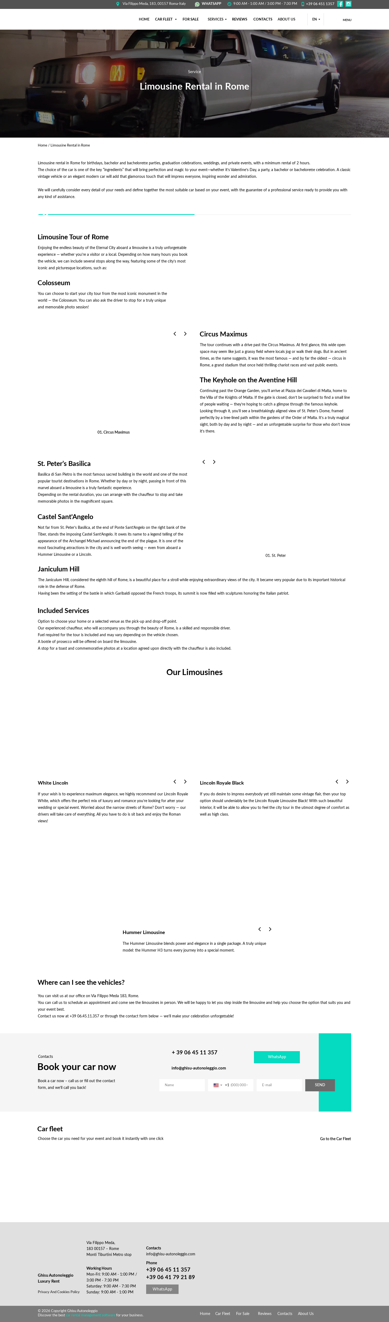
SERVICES (215, 19)
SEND (320, 1085)
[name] (182, 1085)
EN (314, 19)
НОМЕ (144, 19)
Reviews (264, 1314)
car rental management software (91, 1315)
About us (286, 19)
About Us (306, 1314)
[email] (279, 1085)
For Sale (242, 1314)
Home (42, 145)
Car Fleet (222, 1314)
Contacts (284, 1314)
